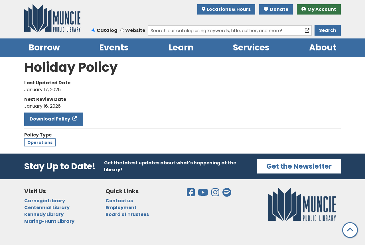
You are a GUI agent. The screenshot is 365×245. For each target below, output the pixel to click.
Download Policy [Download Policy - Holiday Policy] (50, 119)
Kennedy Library (44, 214)
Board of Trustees (127, 214)
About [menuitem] (322, 48)
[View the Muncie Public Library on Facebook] (191, 194)
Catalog (107, 30)
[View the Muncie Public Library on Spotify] (226, 194)
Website (135, 30)
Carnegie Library (44, 200)
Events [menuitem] (114, 48)
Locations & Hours (226, 9)
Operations (39, 142)
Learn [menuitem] (181, 48)
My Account (318, 9)
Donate (276, 9)
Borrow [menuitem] (44, 48)
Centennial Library (47, 207)
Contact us (119, 200)
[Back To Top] (350, 230)
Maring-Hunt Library (49, 221)
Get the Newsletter (299, 166)
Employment (121, 207)
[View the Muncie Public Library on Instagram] (215, 194)
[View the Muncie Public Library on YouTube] (203, 194)
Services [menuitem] (251, 48)
